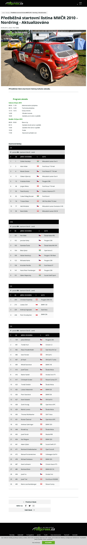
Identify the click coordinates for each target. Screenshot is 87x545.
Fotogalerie (29, 527)
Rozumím (48, 542)
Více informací (36, 542)
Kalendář (20, 527)
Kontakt (76, 527)
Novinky (8, 12)
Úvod (3, 12)
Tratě (45, 527)
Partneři (67, 527)
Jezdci (38, 527)
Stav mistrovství (56, 527)
